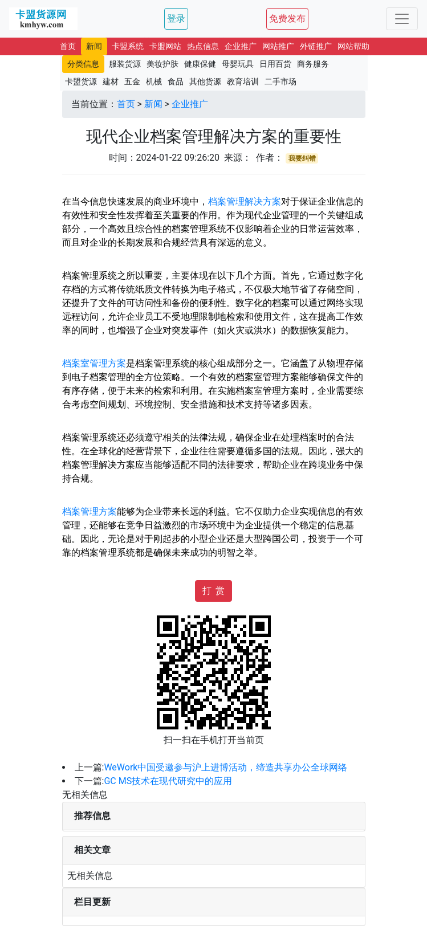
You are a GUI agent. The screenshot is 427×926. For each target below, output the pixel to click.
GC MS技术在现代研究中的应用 (168, 781)
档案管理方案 (89, 511)
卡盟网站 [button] (165, 46)
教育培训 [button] (243, 81)
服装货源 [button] (125, 63)
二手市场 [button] (280, 81)
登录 (176, 18)
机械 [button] (154, 81)
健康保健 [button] (200, 63)
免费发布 (287, 18)
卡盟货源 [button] (81, 81)
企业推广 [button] (241, 46)
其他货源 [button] (205, 81)
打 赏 (213, 590)
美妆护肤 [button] (162, 63)
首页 (126, 104)
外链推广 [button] (316, 46)
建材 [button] (111, 81)
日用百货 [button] (275, 63)
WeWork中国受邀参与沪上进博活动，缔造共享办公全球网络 (225, 767)
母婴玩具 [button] (238, 63)
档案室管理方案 (94, 363)
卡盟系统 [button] (128, 46)
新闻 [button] (94, 46)
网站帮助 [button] (353, 46)
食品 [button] (176, 81)
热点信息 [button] (203, 46)
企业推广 (190, 104)
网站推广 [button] (278, 46)
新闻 (153, 104)
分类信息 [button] (83, 63)
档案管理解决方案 (244, 201)
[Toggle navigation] (402, 18)
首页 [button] (68, 46)
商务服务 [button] (313, 63)
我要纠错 (302, 158)
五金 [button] (132, 81)
